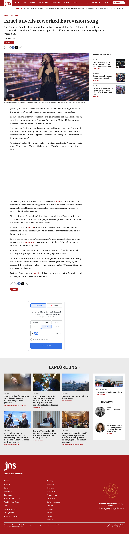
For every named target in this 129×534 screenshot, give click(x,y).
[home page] (8, 3)
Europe (14, 289)
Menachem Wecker (20, 405)
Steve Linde (96, 69)
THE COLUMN (109, 402)
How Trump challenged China (109, 392)
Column (109, 407)
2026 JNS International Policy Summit (111, 505)
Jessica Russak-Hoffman (11, 444)
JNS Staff (96, 80)
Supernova (29, 242)
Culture (66, 3)
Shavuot (40, 8)
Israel (17, 3)
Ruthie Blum (110, 434)
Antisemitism (43, 3)
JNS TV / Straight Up (101, 389)
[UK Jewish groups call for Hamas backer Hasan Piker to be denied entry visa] (120, 89)
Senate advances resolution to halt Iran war (75, 397)
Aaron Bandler (38, 407)
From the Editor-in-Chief (116, 8)
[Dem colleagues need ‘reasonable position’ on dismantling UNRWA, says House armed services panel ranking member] (17, 419)
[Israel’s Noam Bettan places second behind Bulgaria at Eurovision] (120, 63)
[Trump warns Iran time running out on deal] (120, 77)
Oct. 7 (12, 219)
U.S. (25, 3)
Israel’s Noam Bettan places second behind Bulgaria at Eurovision (102, 64)
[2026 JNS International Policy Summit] (111, 490)
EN (107, 3)
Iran (25, 8)
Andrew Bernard (9, 405)
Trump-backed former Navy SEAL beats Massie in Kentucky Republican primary (16, 399)
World (32, 3)
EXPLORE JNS (64, 367)
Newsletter (96, 3)
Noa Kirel (37, 273)
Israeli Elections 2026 (77, 8)
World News (15, 15)
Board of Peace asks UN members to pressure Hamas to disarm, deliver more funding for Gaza (45, 434)
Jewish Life (56, 3)
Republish (9, 43)
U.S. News (7, 393)
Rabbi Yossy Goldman (113, 412)
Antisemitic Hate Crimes (62, 8)
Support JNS (118, 3)
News (6, 15)
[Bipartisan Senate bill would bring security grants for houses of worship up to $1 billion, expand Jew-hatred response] (75, 419)
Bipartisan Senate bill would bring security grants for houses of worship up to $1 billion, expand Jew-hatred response (74, 437)
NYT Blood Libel (32, 8)
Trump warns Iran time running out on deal (102, 77)
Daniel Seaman (100, 395)
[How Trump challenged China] (109, 381)
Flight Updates (49, 8)
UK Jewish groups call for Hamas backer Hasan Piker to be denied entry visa (103, 91)
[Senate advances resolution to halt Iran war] (75, 382)
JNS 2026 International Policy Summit (97, 8)
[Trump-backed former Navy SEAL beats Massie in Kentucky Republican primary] (17, 382)
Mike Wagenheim (38, 440)
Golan (58, 201)
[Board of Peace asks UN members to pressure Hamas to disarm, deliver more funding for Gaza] (46, 419)
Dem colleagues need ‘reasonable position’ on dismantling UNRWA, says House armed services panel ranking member (16, 437)
